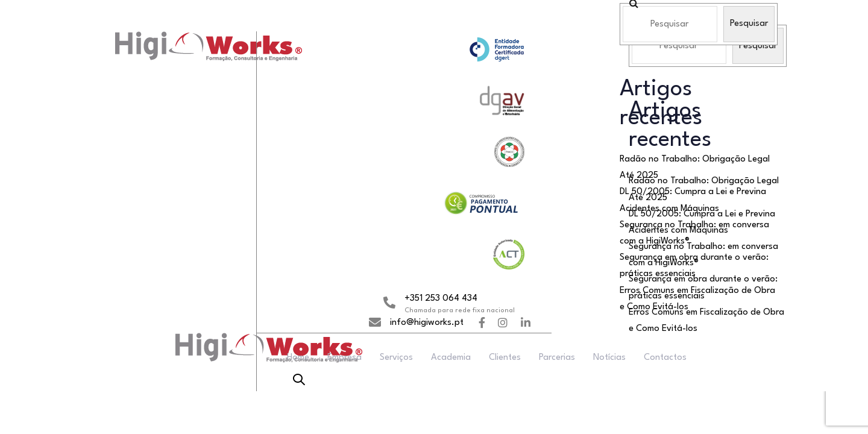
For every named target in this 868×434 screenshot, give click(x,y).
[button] (299, 381)
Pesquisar (749, 23)
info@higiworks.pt (427, 322)
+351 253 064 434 (440, 298)
